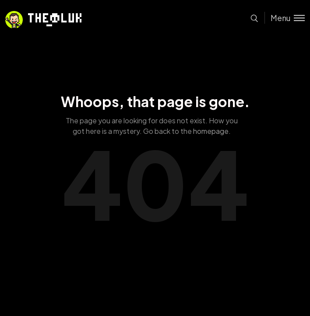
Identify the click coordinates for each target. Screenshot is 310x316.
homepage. (212, 131)
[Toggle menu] (284, 18)
